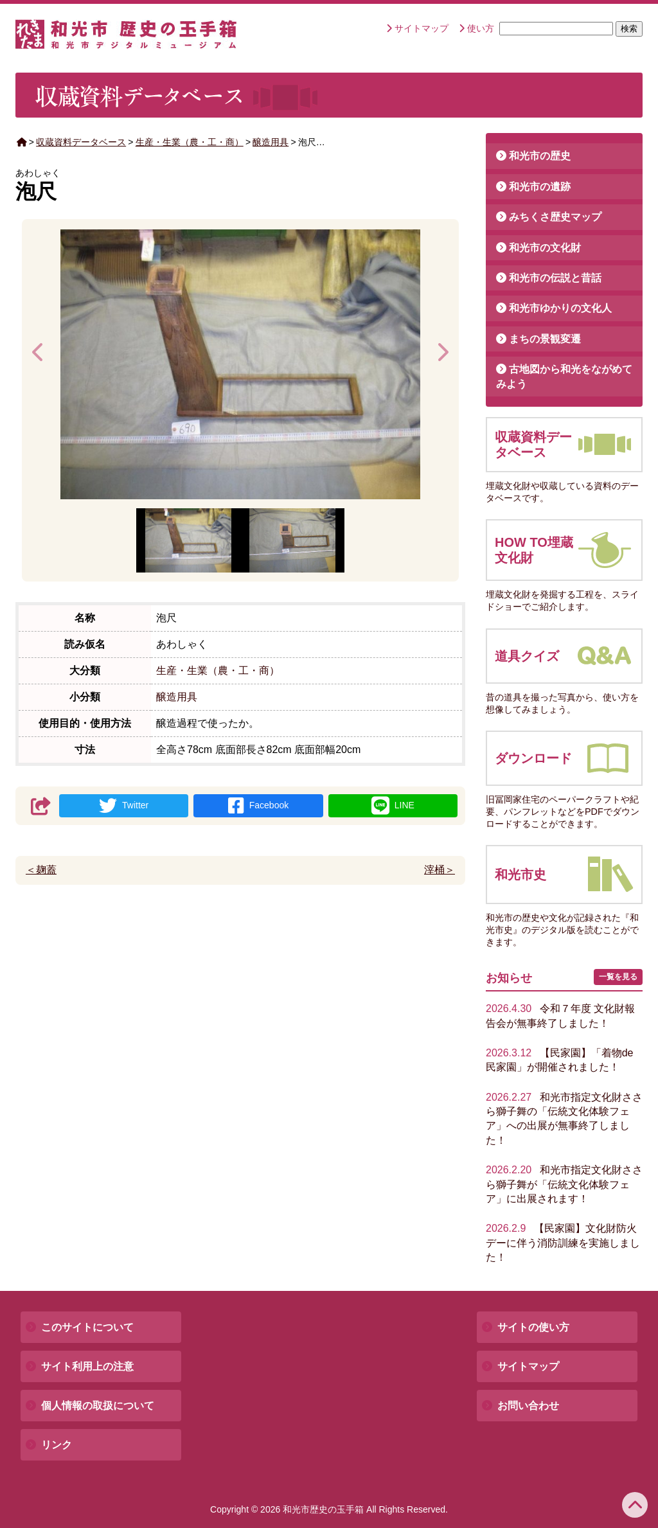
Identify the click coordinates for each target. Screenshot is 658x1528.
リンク (56, 1444)
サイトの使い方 (533, 1327)
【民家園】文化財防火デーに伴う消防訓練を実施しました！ (563, 1243)
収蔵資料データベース (81, 142)
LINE (392, 806)
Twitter (123, 806)
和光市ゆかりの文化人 (560, 308)
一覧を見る (618, 976)
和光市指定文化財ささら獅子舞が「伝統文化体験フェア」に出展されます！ (564, 1184)
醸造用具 (271, 142)
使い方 (480, 28)
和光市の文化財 (545, 247)
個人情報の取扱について (97, 1405)
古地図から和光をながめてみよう (564, 376)
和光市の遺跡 (540, 186)
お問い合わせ (528, 1405)
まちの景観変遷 (545, 338)
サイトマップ (422, 28)
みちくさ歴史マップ (555, 216)
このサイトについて (87, 1327)
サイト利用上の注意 (87, 1366)
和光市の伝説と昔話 (555, 277)
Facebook (258, 806)
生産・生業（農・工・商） (190, 142)
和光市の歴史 (540, 155)
